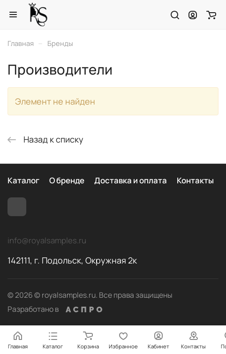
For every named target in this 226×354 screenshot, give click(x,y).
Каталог (23, 180)
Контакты (195, 180)
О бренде (66, 180)
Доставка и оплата (130, 180)
